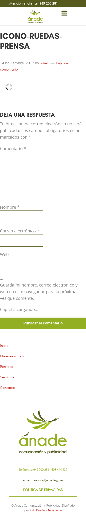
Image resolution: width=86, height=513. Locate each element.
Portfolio (6, 367)
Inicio (4, 346)
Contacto (7, 388)
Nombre (9, 207)
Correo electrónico (19, 231)
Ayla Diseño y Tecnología (46, 510)
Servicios (7, 377)
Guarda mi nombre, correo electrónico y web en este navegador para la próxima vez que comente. (39, 291)
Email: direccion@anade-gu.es (43, 480)
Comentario (13, 148)
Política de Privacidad (43, 490)
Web (4, 254)
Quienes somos (12, 356)
